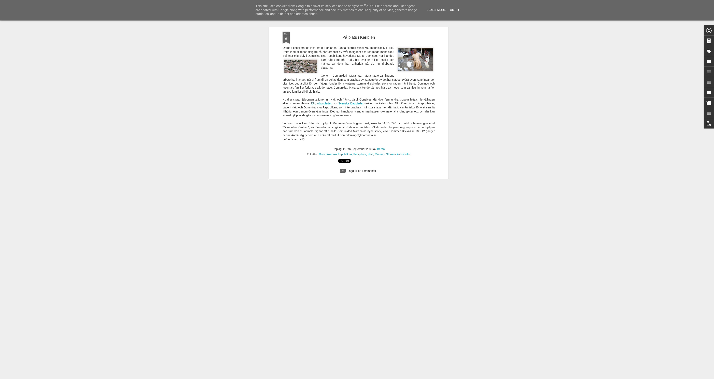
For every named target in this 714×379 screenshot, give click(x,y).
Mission (379, 49)
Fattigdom (359, 49)
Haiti (370, 49)
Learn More (436, 10)
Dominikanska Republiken (335, 49)
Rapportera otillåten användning (380, 377)
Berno (381, 43)
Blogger (359, 377)
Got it (454, 10)
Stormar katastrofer (398, 49)
